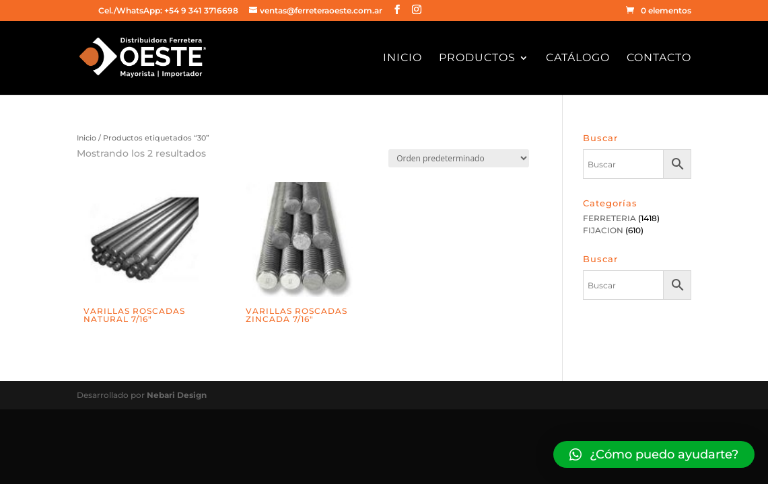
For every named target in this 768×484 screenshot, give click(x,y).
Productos (477, 58)
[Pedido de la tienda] (458, 158)
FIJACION (603, 230)
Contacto (659, 58)
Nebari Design (177, 395)
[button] (654, 454)
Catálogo (578, 58)
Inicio (402, 58)
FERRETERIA (609, 218)
